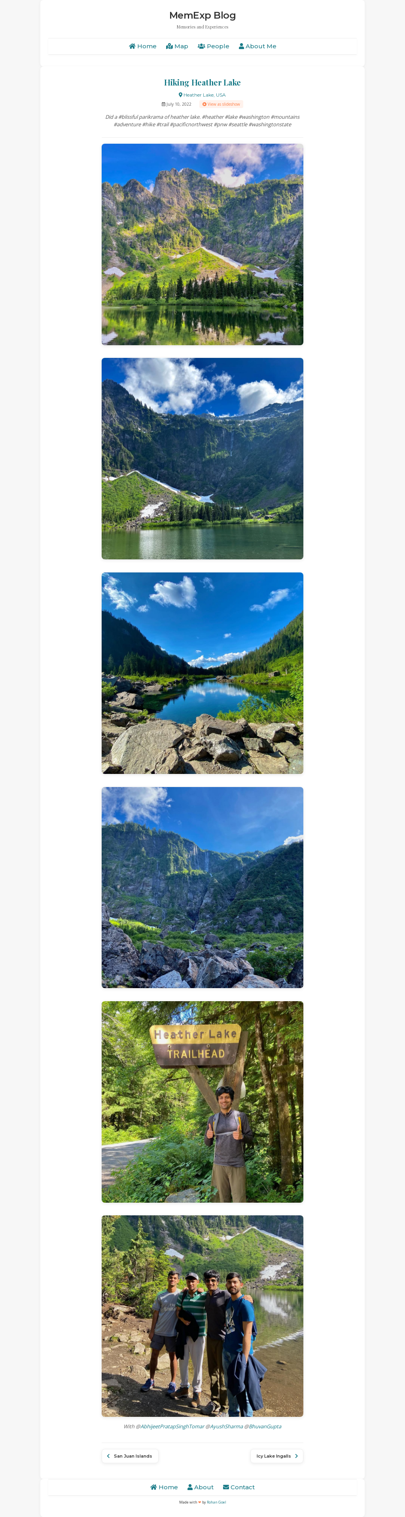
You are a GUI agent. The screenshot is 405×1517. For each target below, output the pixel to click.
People (213, 46)
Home (143, 46)
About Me (257, 46)
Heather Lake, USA (202, 95)
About (200, 1487)
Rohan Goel (216, 1502)
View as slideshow (221, 104)
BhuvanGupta (265, 1426)
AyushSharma (226, 1426)
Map (177, 46)
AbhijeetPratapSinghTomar (172, 1426)
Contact (239, 1487)
